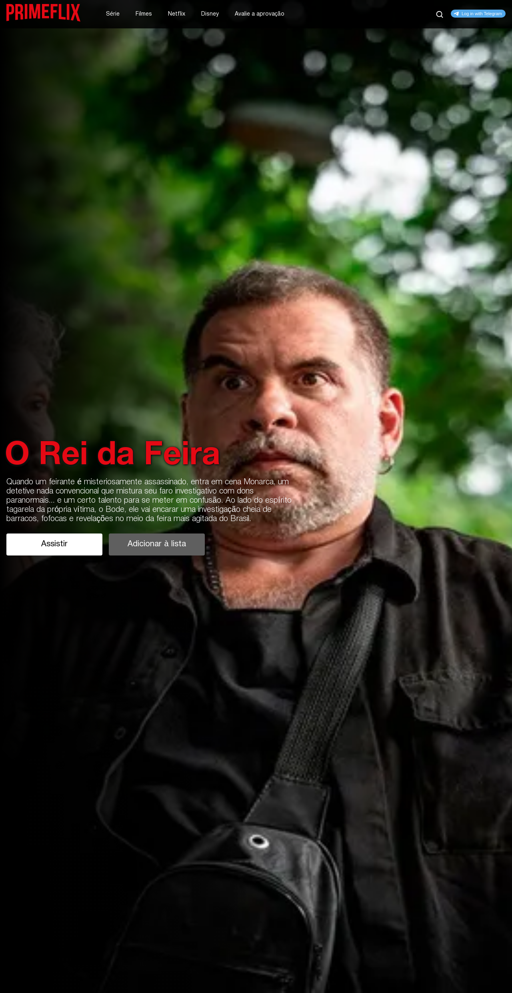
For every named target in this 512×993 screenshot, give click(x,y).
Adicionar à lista (157, 544)
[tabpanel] (256, 496)
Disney (210, 14)
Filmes (144, 14)
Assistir (54, 544)
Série (113, 14)
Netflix (176, 14)
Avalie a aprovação (259, 14)
